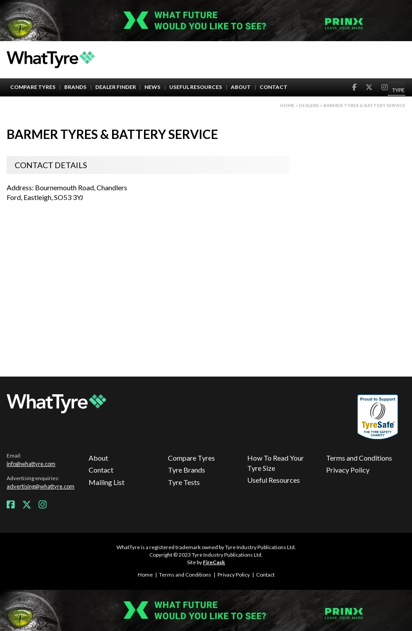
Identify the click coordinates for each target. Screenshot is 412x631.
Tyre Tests (184, 482)
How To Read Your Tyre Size (275, 463)
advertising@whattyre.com (40, 486)
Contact (274, 87)
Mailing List (106, 482)
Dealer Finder (115, 87)
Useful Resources (195, 87)
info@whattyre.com (31, 463)
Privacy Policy (347, 470)
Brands (75, 87)
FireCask (214, 562)
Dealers (309, 105)
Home (287, 105)
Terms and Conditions (359, 458)
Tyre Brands (186, 470)
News (152, 87)
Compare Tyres (32, 87)
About (241, 87)
